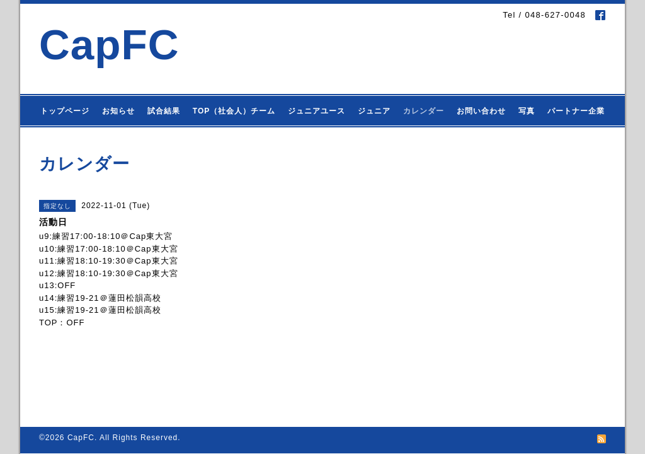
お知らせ (118, 111)
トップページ (64, 111)
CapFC (109, 44)
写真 (526, 111)
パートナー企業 (576, 111)
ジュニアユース (316, 111)
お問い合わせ (481, 111)
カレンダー (423, 111)
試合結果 (163, 111)
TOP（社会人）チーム (234, 111)
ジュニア (374, 111)
